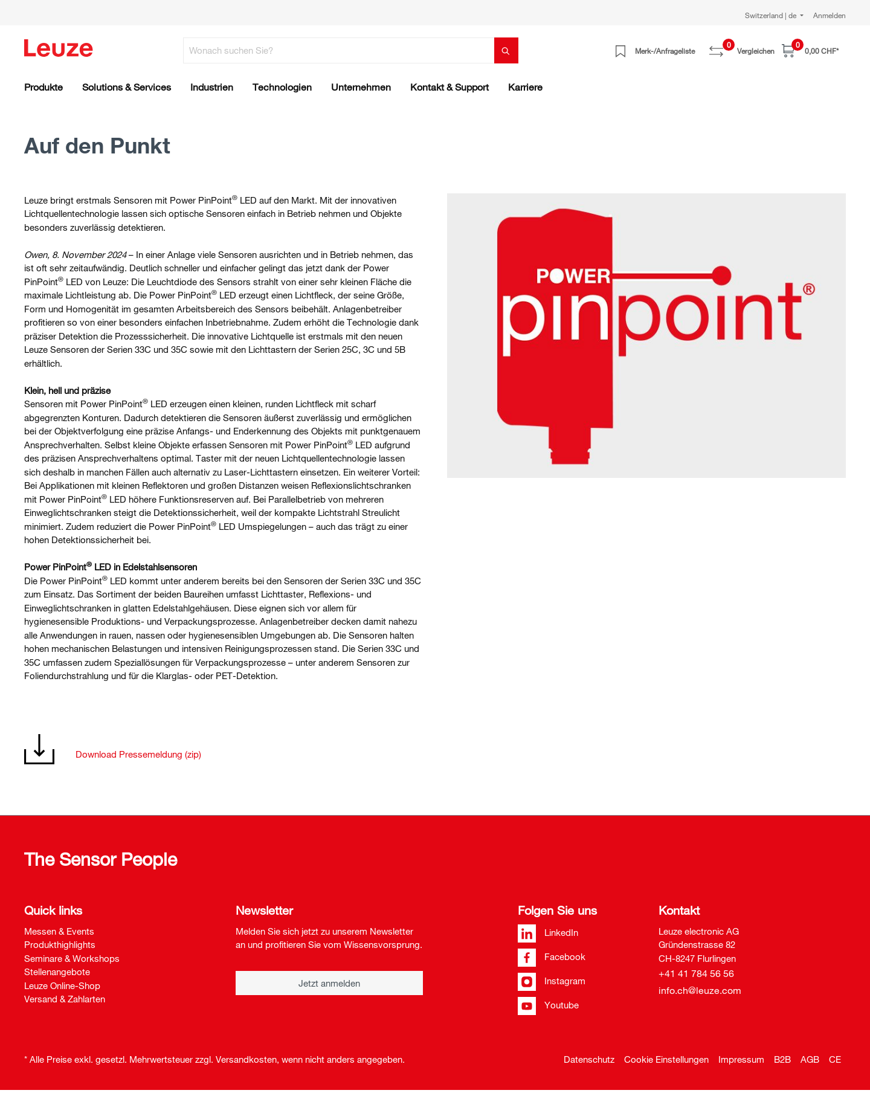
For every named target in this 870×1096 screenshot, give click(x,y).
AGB (810, 1059)
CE (835, 1059)
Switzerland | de (771, 15)
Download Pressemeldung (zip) (138, 754)
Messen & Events (59, 931)
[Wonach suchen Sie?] (339, 50)
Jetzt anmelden (329, 983)
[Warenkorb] (810, 50)
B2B (782, 1059)
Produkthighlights (59, 944)
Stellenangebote (57, 971)
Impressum (741, 1059)
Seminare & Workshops (72, 958)
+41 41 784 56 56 (696, 973)
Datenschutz (589, 1059)
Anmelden (829, 15)
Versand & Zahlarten (64, 998)
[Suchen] (506, 50)
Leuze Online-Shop (62, 985)
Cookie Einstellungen (666, 1059)
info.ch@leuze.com (700, 990)
